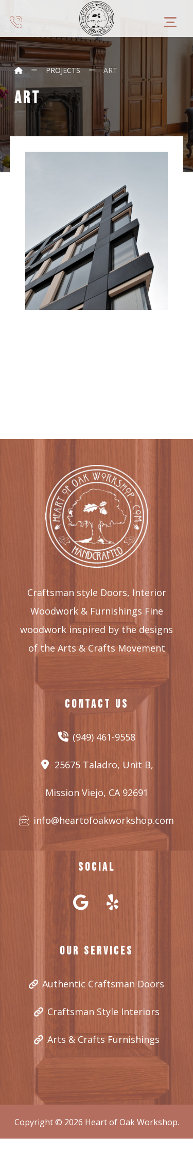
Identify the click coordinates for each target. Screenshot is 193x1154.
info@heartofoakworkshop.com (96, 820)
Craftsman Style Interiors (97, 1011)
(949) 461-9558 (96, 737)
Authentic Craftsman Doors (96, 984)
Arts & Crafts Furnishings (97, 1039)
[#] (81, 902)
